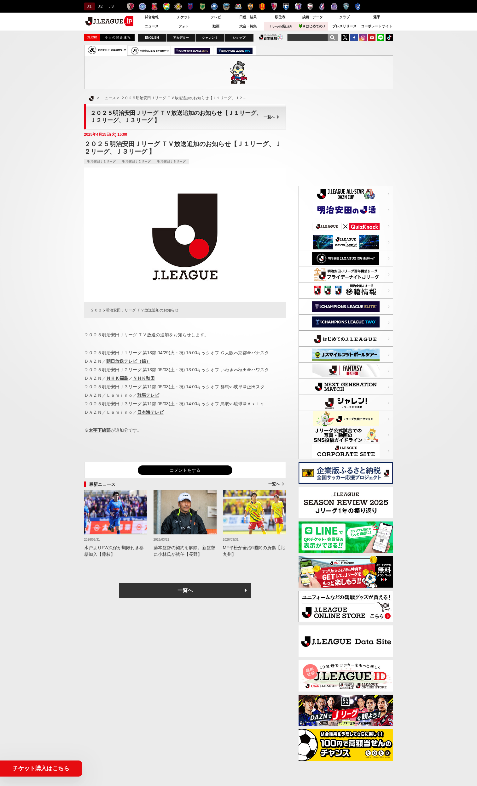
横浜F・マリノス (238, 6)
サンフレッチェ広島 (334, 6)
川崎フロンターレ (226, 6)
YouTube (371, 37)
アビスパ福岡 (346, 6)
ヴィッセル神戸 (310, 6)
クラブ (344, 17)
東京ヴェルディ (202, 6)
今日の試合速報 (118, 37)
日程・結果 (248, 17)
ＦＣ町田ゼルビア (214, 6)
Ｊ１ (88, 6)
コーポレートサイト (376, 26)
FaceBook (354, 37)
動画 (215, 26)
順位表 (280, 17)
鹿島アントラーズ (130, 6)
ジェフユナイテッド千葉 (166, 6)
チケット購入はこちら (41, 768)
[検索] (332, 37)
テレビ (216, 17)
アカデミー (181, 37)
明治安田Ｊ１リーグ (101, 161)
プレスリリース (344, 26)
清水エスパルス (250, 6)
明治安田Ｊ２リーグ (136, 161)
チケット (184, 17)
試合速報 (152, 17)
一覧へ (271, 117)
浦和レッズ (154, 6)
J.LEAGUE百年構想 (271, 37)
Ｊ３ (110, 6)
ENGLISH (152, 37)
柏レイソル (178, 6)
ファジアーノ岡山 (322, 6)
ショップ (239, 37)
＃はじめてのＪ (312, 26)
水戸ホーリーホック (142, 6)
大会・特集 (248, 26)
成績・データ (312, 17)
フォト (183, 26)
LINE (380, 37)
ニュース (152, 26)
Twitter (345, 37)
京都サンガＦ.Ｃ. (274, 6)
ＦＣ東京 (190, 6)
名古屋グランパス (262, 6)
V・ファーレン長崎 (358, 6)
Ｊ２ (99, 6)
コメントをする (185, 470)
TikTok (389, 37)
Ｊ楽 (280, 26)
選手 (376, 17)
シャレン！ (210, 37)
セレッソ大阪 (298, 6)
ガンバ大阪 (286, 6)
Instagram (363, 37)
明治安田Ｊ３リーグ (171, 161)
